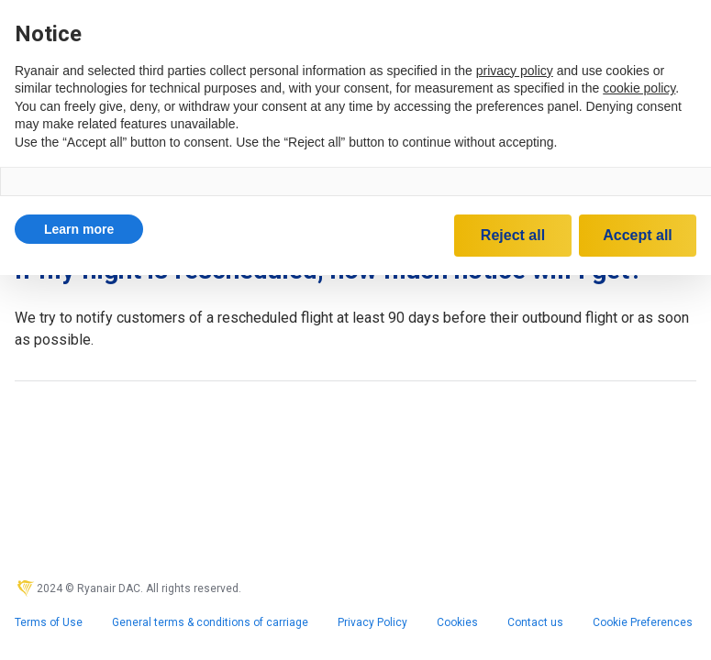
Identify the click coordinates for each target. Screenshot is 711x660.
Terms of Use (49, 622)
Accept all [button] (637, 235)
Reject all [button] (513, 235)
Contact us (535, 622)
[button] (79, 229)
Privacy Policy (372, 622)
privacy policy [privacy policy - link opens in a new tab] (514, 70)
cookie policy (639, 88)
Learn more (79, 229)
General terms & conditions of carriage (210, 622)
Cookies (457, 622)
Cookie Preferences (643, 622)
